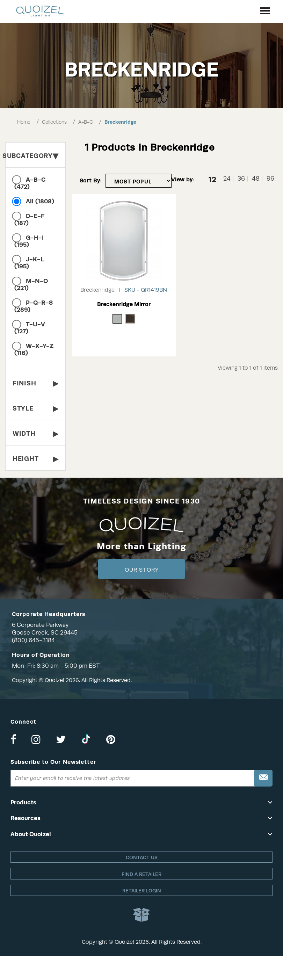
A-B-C (85, 122)
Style (35, 408)
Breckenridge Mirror (124, 304)
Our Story (142, 570)
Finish (35, 383)
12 (212, 178)
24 (227, 178)
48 (256, 178)
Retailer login (141, 890)
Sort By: (91, 180)
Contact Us (142, 857)
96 (270, 178)
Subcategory (31, 156)
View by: (183, 179)
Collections (54, 122)
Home (23, 122)
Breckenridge (120, 122)
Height (35, 458)
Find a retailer (141, 874)
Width (35, 433)
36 (241, 178)
